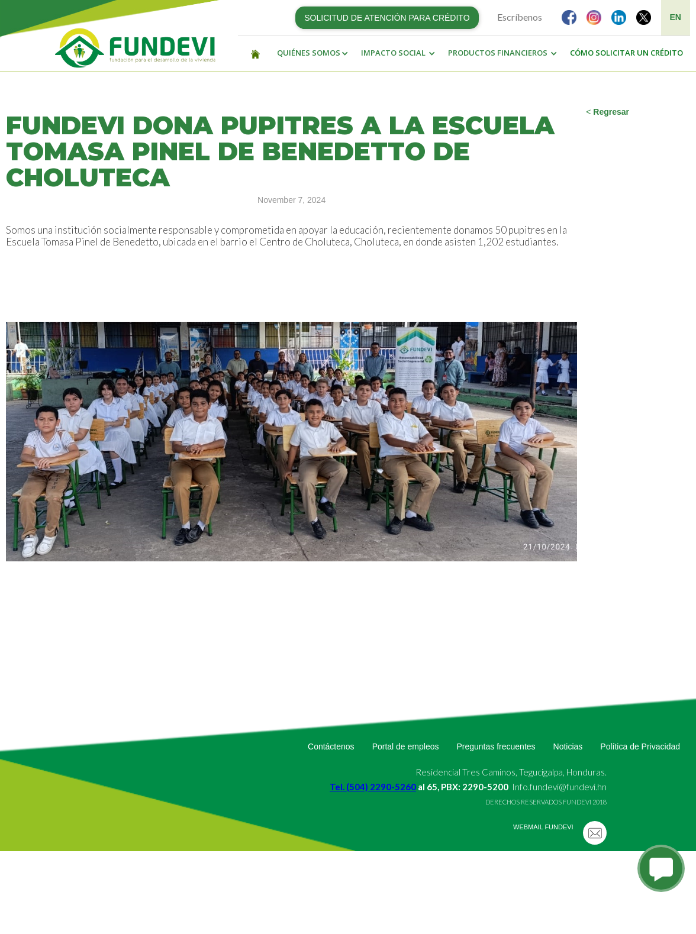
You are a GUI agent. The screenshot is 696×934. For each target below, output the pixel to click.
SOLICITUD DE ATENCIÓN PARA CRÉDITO (386, 17)
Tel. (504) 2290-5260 (373, 786)
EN (675, 17)
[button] (310, 53)
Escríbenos (519, 16)
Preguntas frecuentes (495, 746)
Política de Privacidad (640, 746)
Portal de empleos (405, 746)
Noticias (568, 746)
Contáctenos (331, 746)
